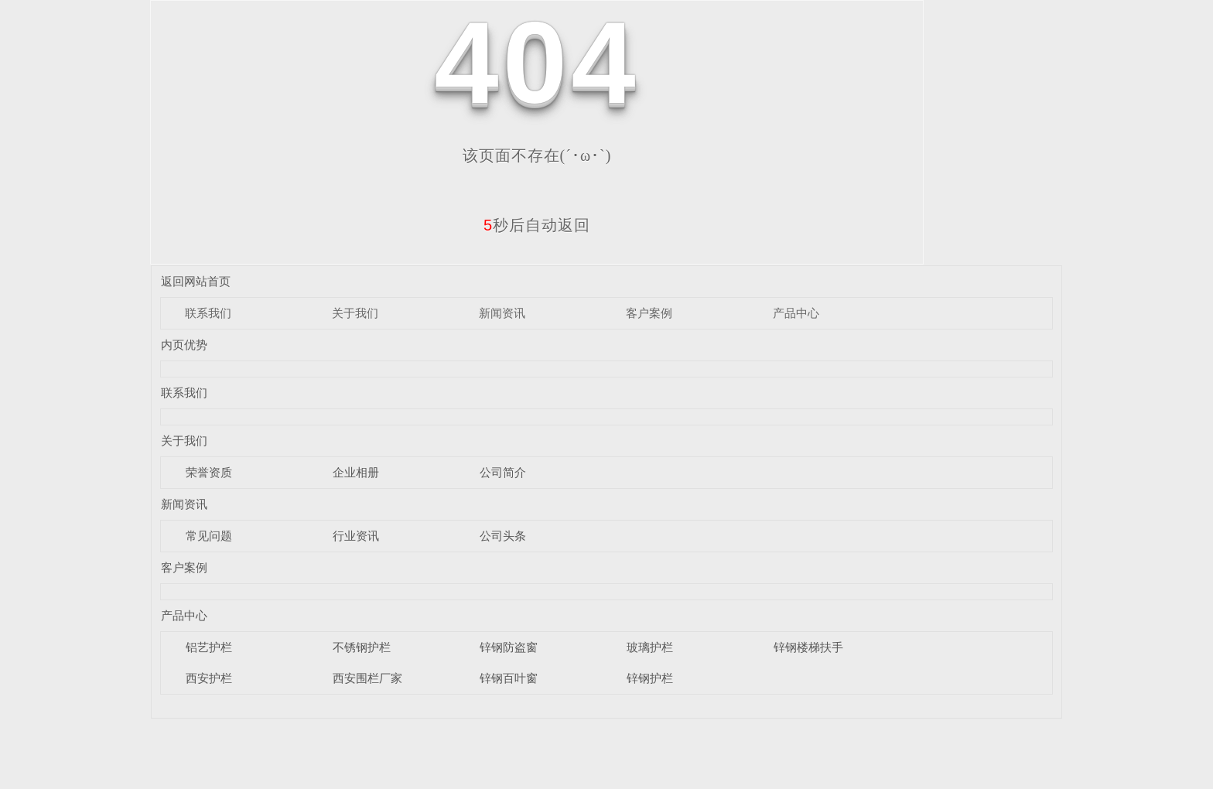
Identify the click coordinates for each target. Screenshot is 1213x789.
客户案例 (649, 312)
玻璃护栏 (650, 647)
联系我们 (208, 312)
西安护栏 (209, 678)
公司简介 (503, 472)
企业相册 (356, 472)
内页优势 (184, 344)
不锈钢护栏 (362, 647)
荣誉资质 (209, 472)
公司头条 (503, 535)
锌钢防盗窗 (509, 647)
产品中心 (796, 312)
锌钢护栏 (650, 678)
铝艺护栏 (209, 647)
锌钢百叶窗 (509, 678)
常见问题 (209, 535)
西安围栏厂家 (367, 678)
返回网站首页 (196, 281)
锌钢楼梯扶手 (808, 647)
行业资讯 (356, 535)
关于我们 (355, 312)
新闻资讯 (502, 312)
